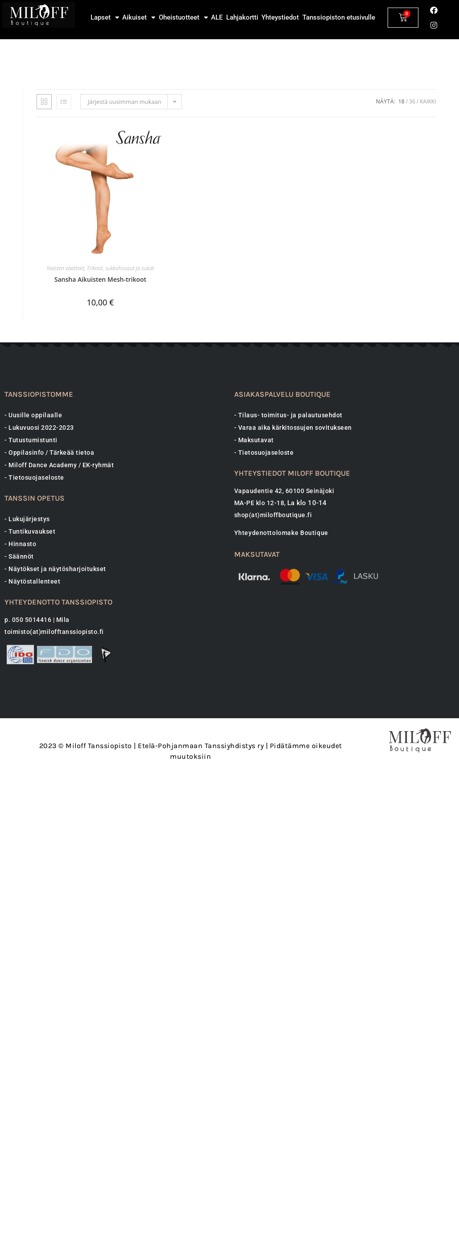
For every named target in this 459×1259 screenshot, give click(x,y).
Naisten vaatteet (65, 370)
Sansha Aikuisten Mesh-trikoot (100, 382)
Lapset (105, 17)
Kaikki (428, 204)
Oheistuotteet (183, 17)
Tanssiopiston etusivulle (338, 17)
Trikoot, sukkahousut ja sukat (120, 370)
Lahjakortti (242, 17)
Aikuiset (138, 17)
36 (412, 204)
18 (401, 204)
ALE (217, 17)
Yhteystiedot (280, 17)
